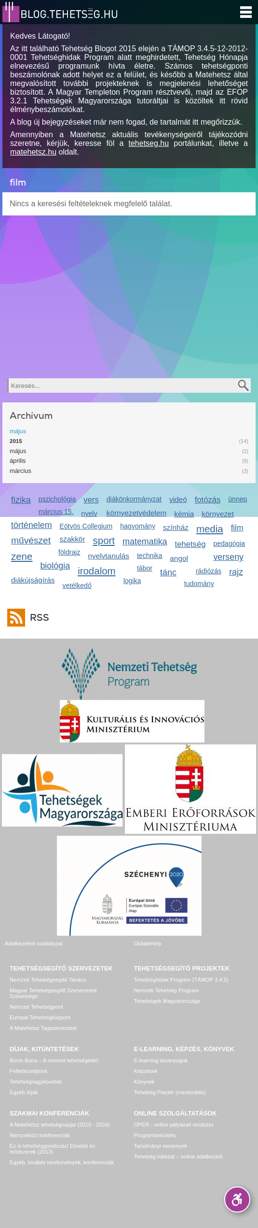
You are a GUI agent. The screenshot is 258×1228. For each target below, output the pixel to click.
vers (90, 499)
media (209, 528)
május (18, 431)
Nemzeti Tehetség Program (166, 990)
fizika (21, 500)
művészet (31, 540)
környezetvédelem (137, 513)
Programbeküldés (155, 1135)
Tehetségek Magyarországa (167, 1001)
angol (179, 558)
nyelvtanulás (108, 556)
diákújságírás (33, 580)
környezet (218, 514)
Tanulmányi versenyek (161, 1146)
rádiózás (208, 571)
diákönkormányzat (134, 499)
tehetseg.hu (149, 143)
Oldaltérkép (148, 943)
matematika (144, 541)
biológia (55, 566)
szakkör (72, 539)
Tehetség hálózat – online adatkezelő (178, 1156)
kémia (184, 514)
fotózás (208, 499)
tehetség (190, 544)
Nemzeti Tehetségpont (36, 1007)
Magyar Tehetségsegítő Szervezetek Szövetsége (53, 993)
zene (21, 556)
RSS (37, 618)
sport (104, 540)
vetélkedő (77, 585)
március (20, 470)
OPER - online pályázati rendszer (174, 1125)
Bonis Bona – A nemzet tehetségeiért (54, 1060)
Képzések (146, 1071)
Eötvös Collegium (86, 526)
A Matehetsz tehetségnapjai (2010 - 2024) (60, 1125)
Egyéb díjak (24, 1092)
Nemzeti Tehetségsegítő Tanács (48, 980)
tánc (168, 572)
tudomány (199, 583)
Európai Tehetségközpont (40, 1017)
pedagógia (229, 543)
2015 (16, 441)
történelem (31, 525)
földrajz (69, 552)
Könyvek (144, 1082)
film (237, 527)
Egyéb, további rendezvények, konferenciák (62, 1162)
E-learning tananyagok (161, 1060)
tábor (144, 568)
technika (149, 555)
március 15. (56, 511)
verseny (228, 557)
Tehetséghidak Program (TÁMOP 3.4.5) (181, 980)
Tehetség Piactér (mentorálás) (170, 1092)
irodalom (97, 570)
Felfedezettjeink (28, 1071)
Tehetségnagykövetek (36, 1082)
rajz (236, 572)
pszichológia (57, 499)
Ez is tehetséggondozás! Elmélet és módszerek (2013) (52, 1149)
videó (178, 499)
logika (132, 581)
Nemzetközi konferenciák (40, 1135)
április (18, 460)
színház (176, 527)
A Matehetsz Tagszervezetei (43, 1028)
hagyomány (137, 526)
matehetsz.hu (33, 152)
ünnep (237, 499)
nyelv (89, 513)
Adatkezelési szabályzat (33, 943)
